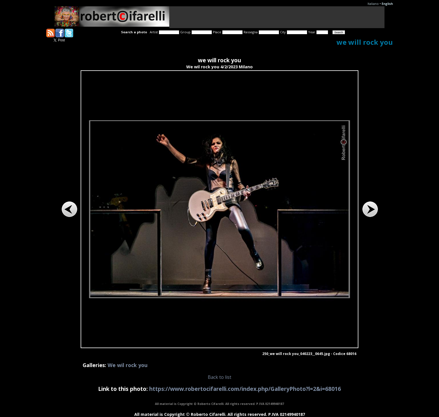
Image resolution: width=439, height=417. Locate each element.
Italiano (373, 4)
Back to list (219, 377)
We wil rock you (127, 365)
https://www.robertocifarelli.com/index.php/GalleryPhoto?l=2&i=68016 (245, 389)
